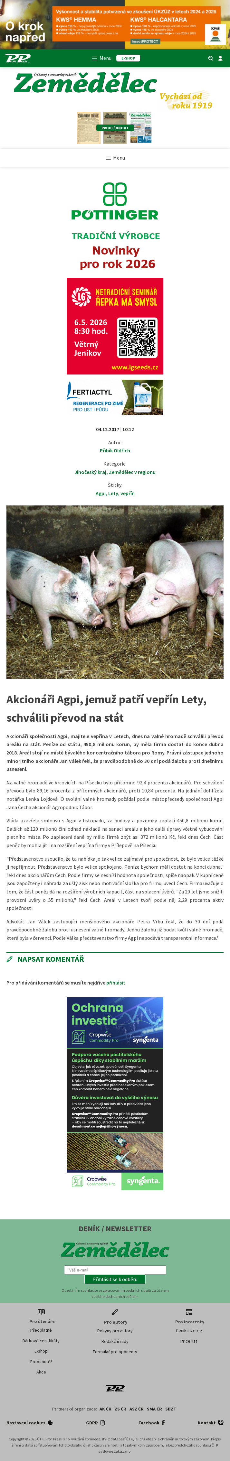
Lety (113, 493)
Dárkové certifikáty (41, 1341)
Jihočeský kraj (90, 472)
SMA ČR (154, 1409)
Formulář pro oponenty (115, 1352)
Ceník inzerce (189, 1330)
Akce (41, 1372)
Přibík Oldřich (115, 450)
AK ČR (105, 1409)
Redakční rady (115, 1341)
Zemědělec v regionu (132, 472)
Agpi (101, 493)
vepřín (127, 493)
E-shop (41, 1351)
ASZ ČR (136, 1409)
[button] (115, 1279)
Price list (188, 1341)
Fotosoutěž (41, 1361)
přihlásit (115, 982)
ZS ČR (120, 1409)
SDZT (170, 1409)
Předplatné (41, 1330)
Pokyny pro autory (115, 1331)
